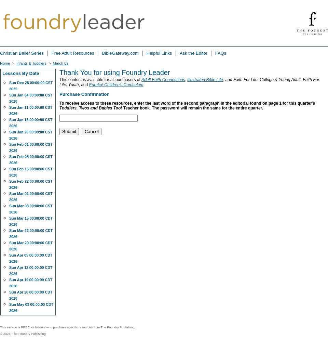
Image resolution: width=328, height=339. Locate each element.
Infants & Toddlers (31, 63)
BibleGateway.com (121, 53)
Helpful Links (160, 53)
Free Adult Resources (74, 53)
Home (5, 63)
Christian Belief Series (22, 53)
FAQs (221, 53)
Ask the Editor (194, 53)
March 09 (61, 63)
